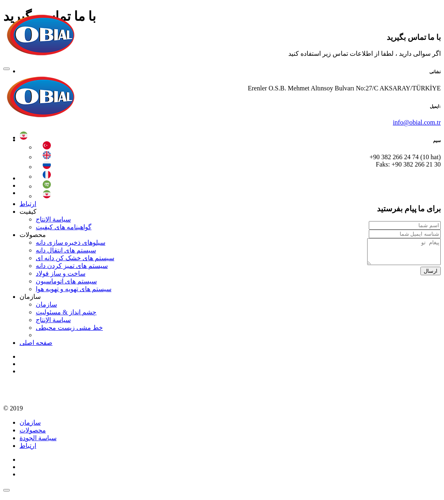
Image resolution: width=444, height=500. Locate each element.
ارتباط (28, 203)
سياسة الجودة (38, 442)
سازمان (30, 296)
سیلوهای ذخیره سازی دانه (70, 242)
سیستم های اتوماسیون (66, 281)
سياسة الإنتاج (53, 219)
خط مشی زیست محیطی (69, 327)
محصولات (33, 234)
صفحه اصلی (36, 342)
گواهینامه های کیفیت (63, 227)
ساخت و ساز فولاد (60, 273)
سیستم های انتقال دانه (66, 250)
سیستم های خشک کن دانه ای (75, 257)
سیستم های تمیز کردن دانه (72, 265)
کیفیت (28, 211)
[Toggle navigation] (6, 69)
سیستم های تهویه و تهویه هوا (73, 288)
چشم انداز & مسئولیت (66, 312)
